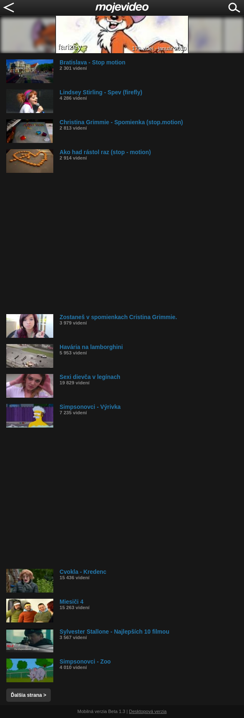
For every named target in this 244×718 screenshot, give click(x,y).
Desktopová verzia (148, 711)
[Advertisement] (125, 243)
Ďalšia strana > (28, 695)
